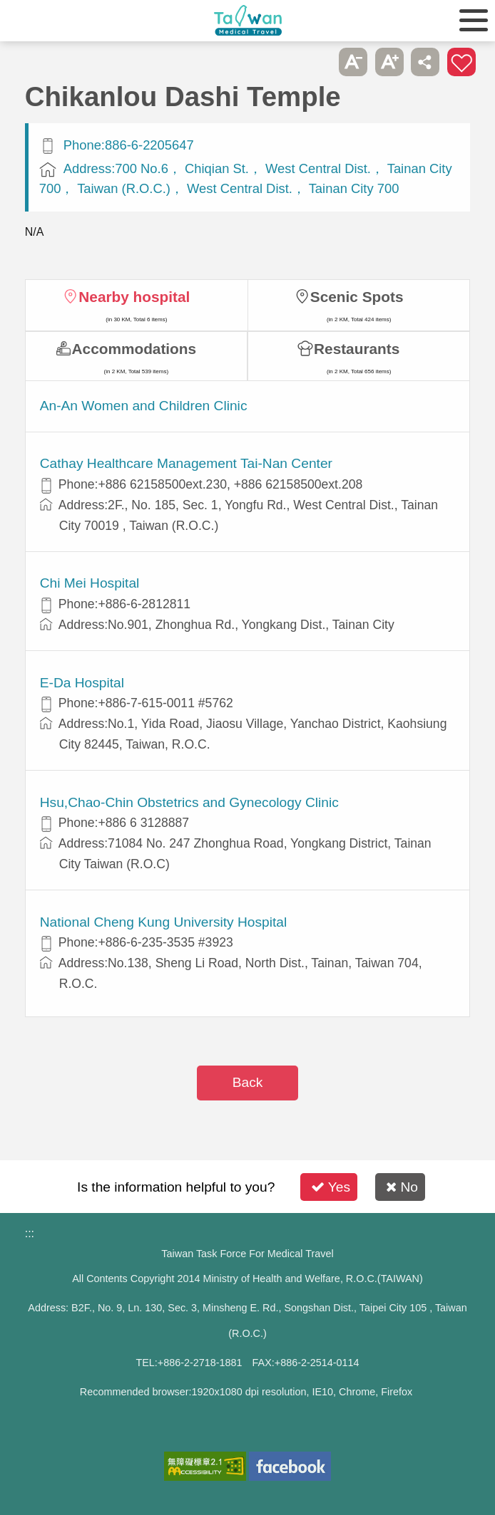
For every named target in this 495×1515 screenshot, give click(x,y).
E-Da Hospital (82, 682)
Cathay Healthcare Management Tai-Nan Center (186, 463)
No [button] (402, 1187)
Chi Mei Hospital (90, 583)
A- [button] (353, 62)
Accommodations (134, 348)
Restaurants (356, 348)
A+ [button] (389, 62)
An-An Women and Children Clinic (144, 405)
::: (29, 1233)
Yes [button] (330, 1187)
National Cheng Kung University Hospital (163, 922)
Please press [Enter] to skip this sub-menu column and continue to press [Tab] (317, 62)
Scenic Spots (357, 296)
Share (425, 62)
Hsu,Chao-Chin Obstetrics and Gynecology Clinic (189, 802)
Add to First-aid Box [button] (461, 62)
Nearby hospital (134, 296)
